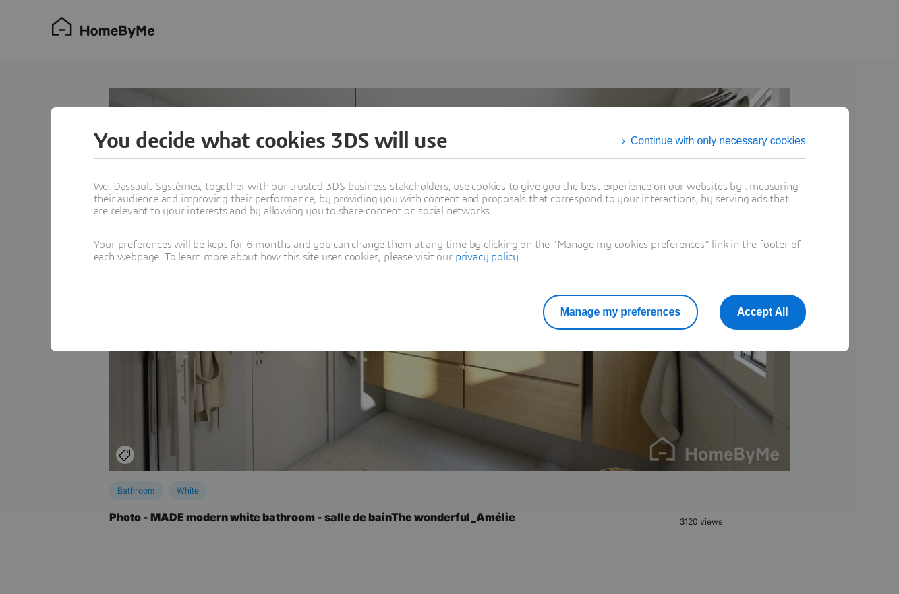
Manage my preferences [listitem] (620, 312)
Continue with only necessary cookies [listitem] (718, 140)
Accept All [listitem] (762, 312)
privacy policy (487, 256)
